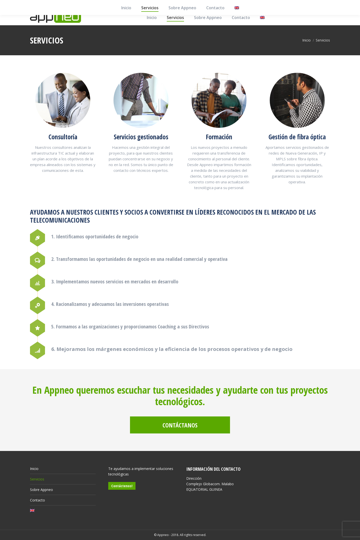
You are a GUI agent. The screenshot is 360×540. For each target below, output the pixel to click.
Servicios (37, 479)
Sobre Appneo (41, 489)
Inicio (34, 468)
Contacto (37, 500)
